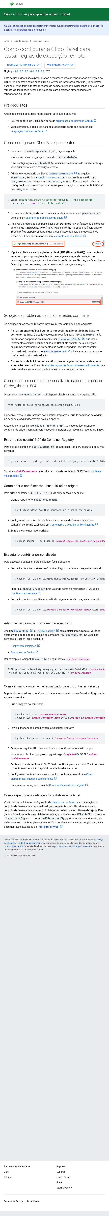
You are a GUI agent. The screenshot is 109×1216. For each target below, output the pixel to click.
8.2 (42, 71)
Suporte (60, 1171)
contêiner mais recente (24, 593)
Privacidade (33, 1201)
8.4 (32, 71)
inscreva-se (40, 29)
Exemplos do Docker (23, 652)
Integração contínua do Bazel (27, 131)
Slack (59, 1182)
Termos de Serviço (14, 1201)
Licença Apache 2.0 (13, 846)
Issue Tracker (63, 1177)
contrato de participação (18, 29)
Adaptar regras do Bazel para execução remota (72, 365)
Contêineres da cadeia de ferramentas (72, 524)
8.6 (21, 71)
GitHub (7, 1177)
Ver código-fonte (60, 65)
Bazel (6, 41)
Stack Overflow (64, 1187)
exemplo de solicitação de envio (44, 217)
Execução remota (41, 41)
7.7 (48, 71)
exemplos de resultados (68, 236)
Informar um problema (23, 65)
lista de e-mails (91, 25)
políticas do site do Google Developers (73, 846)
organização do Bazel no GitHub (74, 120)
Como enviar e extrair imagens (66, 785)
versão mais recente (49, 177)
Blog (6, 1171)
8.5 (26, 71)
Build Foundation (15, 25)
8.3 (37, 71)
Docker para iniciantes (23, 646)
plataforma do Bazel (63, 802)
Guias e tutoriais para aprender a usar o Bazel (37, 14)
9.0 (16, 71)
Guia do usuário (21, 41)
